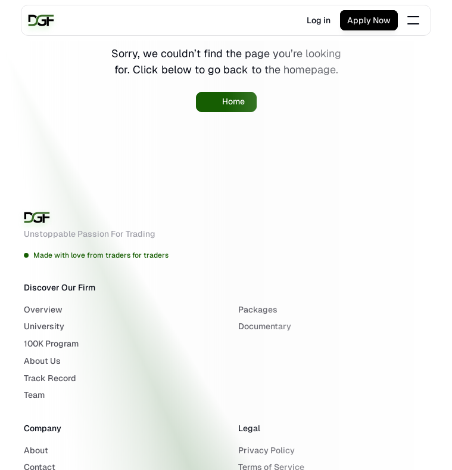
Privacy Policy (266, 450)
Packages (258, 309)
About (36, 450)
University (44, 326)
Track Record (50, 378)
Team (34, 394)
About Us (42, 360)
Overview (43, 309)
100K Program (51, 343)
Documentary (264, 326)
